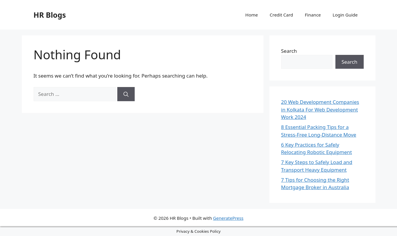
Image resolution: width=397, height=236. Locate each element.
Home (251, 15)
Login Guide (345, 15)
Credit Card (281, 15)
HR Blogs (50, 15)
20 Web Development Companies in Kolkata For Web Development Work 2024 (320, 109)
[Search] (126, 94)
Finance (313, 15)
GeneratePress (228, 218)
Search (289, 50)
